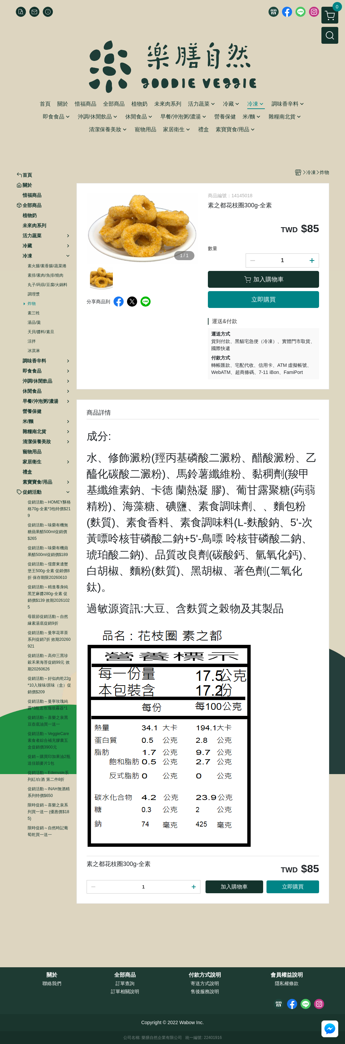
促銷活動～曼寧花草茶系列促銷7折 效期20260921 (49, 639)
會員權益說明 (287, 975)
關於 (51, 975)
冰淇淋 (34, 350)
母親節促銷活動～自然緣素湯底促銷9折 (48, 620)
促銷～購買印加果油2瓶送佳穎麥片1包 (49, 760)
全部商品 (125, 975)
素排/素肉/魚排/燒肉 (45, 275)
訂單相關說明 (125, 991)
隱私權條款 (287, 983)
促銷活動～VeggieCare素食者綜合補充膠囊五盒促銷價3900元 (48, 740)
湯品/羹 (34, 322)
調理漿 (34, 294)
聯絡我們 (51, 983)
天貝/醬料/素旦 (41, 331)
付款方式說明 (205, 975)
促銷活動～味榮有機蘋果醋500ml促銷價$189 (48, 551)
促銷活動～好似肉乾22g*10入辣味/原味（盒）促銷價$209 (49, 685)
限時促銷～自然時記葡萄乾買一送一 (48, 831)
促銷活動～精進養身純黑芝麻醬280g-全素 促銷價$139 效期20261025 (49, 597)
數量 (212, 248)
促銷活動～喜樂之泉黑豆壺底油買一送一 (48, 721)
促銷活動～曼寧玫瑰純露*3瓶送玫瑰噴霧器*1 (48, 704)
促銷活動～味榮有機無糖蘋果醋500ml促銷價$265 (48, 532)
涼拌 (32, 341)
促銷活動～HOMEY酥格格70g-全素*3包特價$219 (49, 509)
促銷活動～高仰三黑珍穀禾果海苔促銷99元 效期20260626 (49, 662)
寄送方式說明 (205, 983)
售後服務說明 (205, 991)
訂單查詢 (125, 983)
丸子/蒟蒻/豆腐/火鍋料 (47, 284)
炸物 (32, 303)
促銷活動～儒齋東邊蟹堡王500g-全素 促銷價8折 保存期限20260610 (49, 571)
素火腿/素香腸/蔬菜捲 (47, 266)
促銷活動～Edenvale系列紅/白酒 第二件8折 (48, 776)
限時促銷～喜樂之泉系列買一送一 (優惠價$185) (48, 812)
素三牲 (34, 313)
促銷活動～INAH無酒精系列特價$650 (49, 792)
